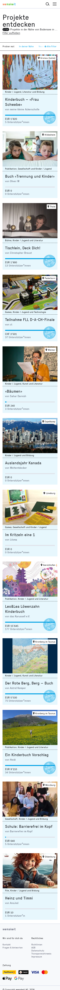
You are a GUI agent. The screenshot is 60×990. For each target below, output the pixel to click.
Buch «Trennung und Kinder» (30, 176)
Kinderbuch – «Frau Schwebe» (22, 102)
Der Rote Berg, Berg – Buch (29, 683)
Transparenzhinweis (41, 953)
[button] (48, 4)
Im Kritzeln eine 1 (20, 534)
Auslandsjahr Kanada (23, 463)
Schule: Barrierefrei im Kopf (28, 826)
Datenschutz (37, 950)
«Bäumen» (13, 391)
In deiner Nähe (26, 46)
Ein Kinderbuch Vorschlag (27, 754)
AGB (33, 947)
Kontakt (7, 944)
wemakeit (9, 929)
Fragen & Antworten (13, 947)
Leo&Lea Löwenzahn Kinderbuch (22, 609)
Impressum (36, 956)
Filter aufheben (11, 32)
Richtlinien (36, 944)
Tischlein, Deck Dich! (22, 248)
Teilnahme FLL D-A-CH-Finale (30, 319)
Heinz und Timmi (19, 898)
